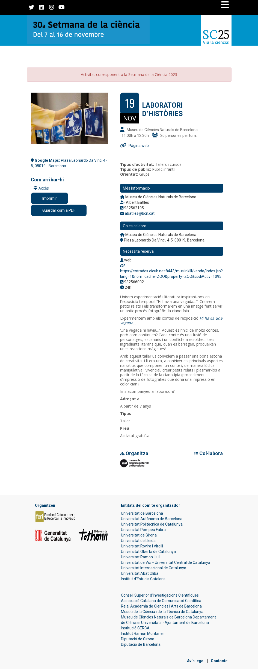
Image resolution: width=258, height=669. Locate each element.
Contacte (219, 661)
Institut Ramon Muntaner (142, 633)
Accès (41, 188)
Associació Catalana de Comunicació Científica (161, 601)
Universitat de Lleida (138, 540)
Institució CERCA (135, 628)
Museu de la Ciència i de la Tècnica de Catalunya (162, 611)
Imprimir (49, 198)
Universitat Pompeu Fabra (143, 529)
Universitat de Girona (139, 535)
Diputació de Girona (137, 639)
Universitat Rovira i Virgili (142, 546)
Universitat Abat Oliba (139, 573)
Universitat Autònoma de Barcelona (151, 519)
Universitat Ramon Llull (140, 557)
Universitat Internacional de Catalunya (153, 568)
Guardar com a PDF (58, 210)
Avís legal (195, 661)
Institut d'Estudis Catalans (143, 579)
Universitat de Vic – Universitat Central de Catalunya (165, 562)
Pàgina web (139, 145)
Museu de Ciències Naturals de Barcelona (156, 617)
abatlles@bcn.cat (140, 213)
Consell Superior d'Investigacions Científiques (160, 595)
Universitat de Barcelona (142, 513)
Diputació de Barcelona (141, 644)
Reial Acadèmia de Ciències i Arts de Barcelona (161, 606)
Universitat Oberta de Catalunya (148, 551)
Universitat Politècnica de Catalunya (152, 524)
